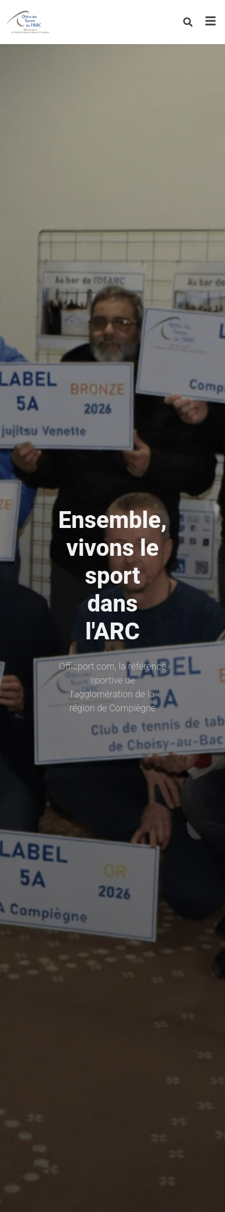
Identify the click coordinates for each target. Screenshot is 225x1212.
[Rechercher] (187, 22)
